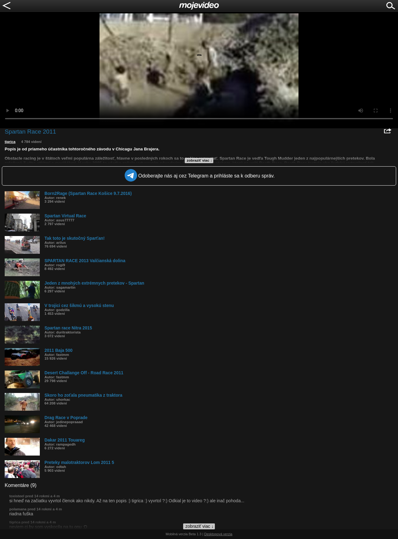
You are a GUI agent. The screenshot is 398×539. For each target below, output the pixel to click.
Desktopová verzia (218, 534)
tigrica (10, 142)
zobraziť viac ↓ (199, 160)
